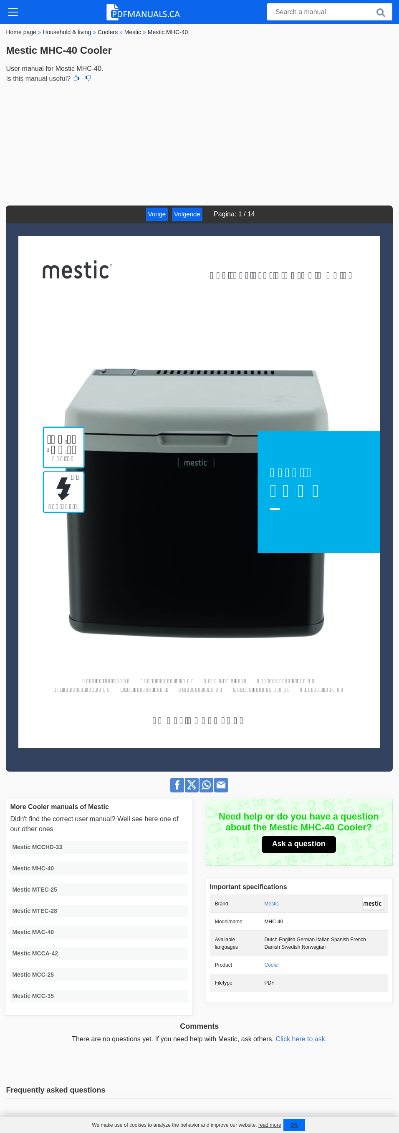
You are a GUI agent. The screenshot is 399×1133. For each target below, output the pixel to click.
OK (294, 1125)
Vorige (157, 214)
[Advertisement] (199, 143)
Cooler (272, 965)
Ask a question (299, 844)
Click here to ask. (301, 1039)
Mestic (272, 904)
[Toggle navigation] (13, 12)
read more (269, 1125)
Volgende (187, 214)
